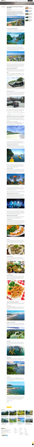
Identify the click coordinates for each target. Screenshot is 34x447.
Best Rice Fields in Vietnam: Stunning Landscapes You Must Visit (12, 416)
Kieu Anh (4, 6)
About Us (20, 429)
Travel (25, 429)
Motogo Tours (3, 0)
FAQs (20, 431)
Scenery (17, 4)
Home (15, 4)
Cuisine (25, 431)
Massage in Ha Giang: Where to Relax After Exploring (31, 8)
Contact (20, 430)
